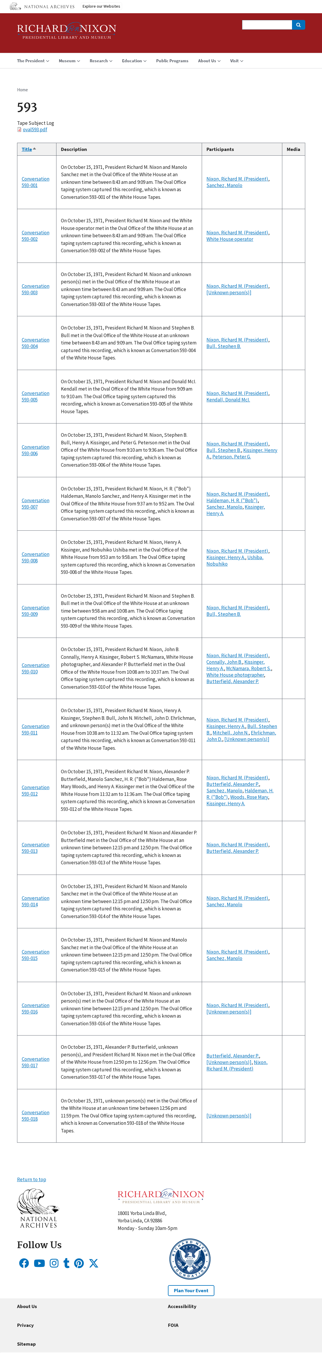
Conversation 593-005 (35, 396)
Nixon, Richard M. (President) (237, 179)
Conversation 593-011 (35, 729)
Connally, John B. (224, 662)
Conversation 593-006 (35, 450)
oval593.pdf (35, 129)
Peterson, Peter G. (231, 456)
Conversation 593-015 (35, 955)
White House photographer (235, 675)
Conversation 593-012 (35, 790)
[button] (38, 1226)
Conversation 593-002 (35, 235)
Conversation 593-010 (35, 668)
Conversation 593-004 (35, 343)
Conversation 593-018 (35, 1115)
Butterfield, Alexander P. (232, 681)
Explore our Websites (101, 6)
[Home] (66, 33)
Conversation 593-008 (35, 557)
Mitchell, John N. (230, 733)
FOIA (173, 1325)
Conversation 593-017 (35, 1062)
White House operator (229, 239)
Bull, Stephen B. (223, 346)
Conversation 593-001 (35, 182)
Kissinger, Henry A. (225, 557)
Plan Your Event (191, 1290)
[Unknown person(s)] (228, 292)
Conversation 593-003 (35, 289)
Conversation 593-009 (35, 610)
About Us (27, 1306)
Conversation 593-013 (35, 847)
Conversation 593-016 (35, 1008)
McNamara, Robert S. (248, 668)
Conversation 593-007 (35, 503)
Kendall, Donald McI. (228, 399)
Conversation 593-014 (35, 901)
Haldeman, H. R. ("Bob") (232, 500)
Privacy (25, 1325)
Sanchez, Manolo (224, 185)
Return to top (31, 1179)
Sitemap (26, 1344)
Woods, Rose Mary (249, 797)
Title (29, 149)
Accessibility (182, 1306)
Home (22, 90)
